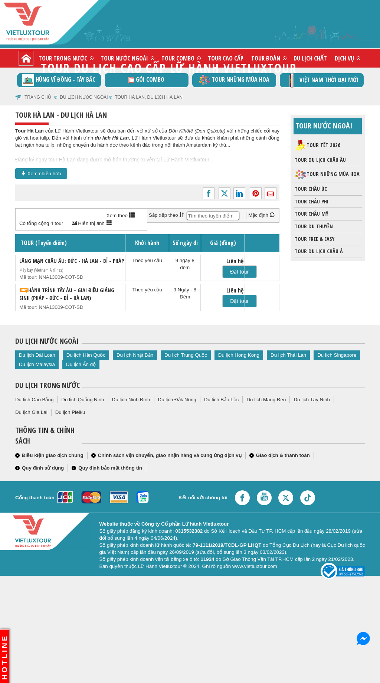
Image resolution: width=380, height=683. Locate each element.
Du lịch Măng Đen (266, 399)
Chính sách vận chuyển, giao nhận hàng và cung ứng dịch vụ (170, 455)
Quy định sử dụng (43, 468)
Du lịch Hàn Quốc (85, 355)
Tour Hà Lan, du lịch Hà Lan (148, 97)
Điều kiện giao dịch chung (52, 455)
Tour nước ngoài (124, 58)
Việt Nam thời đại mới (321, 80)
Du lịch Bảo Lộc (221, 399)
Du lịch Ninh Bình (131, 399)
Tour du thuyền (313, 226)
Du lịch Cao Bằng (34, 399)
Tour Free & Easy (314, 239)
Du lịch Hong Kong (238, 355)
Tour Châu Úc (310, 189)
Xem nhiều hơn (41, 173)
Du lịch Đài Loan (37, 355)
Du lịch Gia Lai (31, 412)
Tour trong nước (63, 58)
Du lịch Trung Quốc (185, 355)
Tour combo (177, 58)
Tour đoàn (265, 58)
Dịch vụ (344, 58)
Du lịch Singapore (336, 355)
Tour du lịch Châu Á (318, 251)
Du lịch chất (310, 58)
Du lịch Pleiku (70, 412)
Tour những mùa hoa (234, 80)
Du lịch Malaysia (37, 364)
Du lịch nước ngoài (84, 97)
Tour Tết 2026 (317, 145)
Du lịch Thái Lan (288, 355)
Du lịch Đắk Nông (177, 399)
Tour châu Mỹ (311, 214)
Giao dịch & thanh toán (283, 455)
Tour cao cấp (225, 58)
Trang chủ (37, 97)
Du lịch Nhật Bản (135, 355)
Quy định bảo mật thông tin (110, 468)
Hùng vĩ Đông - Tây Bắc (58, 80)
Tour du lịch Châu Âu (320, 160)
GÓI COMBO (146, 79)
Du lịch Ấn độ (81, 364)
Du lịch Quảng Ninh (82, 399)
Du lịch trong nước (47, 385)
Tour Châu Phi (311, 201)
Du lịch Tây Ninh (312, 399)
